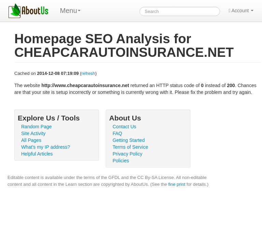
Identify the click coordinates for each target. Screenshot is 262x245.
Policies (121, 160)
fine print (176, 184)
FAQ (117, 133)
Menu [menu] (70, 10)
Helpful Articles (37, 154)
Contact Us (124, 126)
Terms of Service (130, 147)
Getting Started (129, 140)
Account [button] (241, 10)
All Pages (31, 140)
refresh (88, 73)
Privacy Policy (127, 154)
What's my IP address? (45, 147)
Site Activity (33, 133)
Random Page (36, 126)
